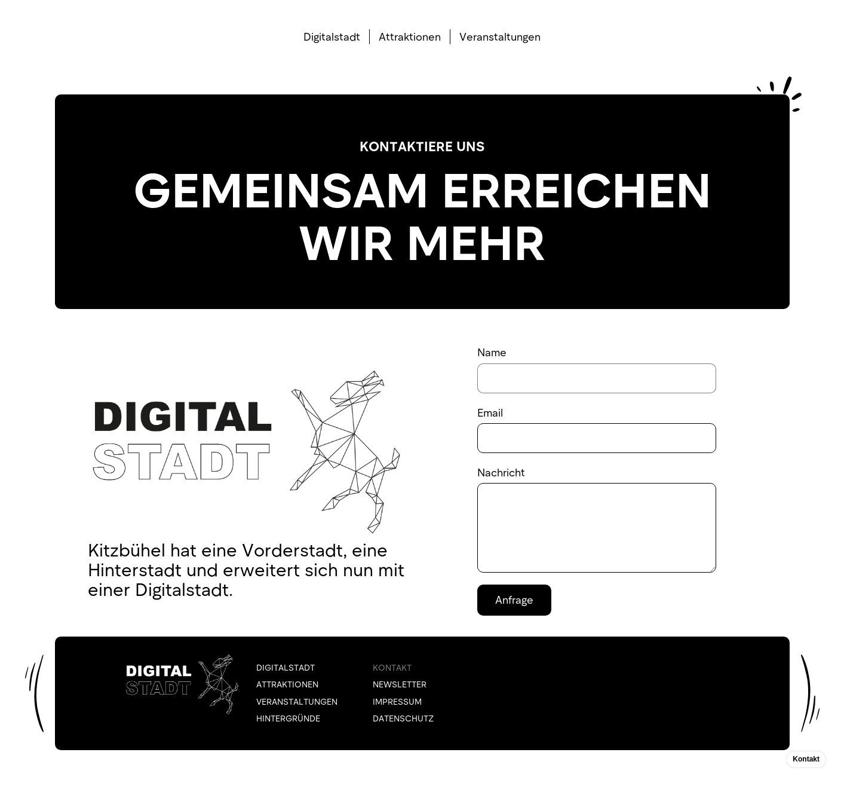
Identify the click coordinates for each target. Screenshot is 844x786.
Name (492, 352)
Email (490, 412)
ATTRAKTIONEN (287, 684)
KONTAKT (392, 667)
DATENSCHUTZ (403, 718)
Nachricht (501, 472)
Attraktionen (410, 36)
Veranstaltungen (500, 36)
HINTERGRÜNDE (288, 718)
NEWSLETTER (399, 684)
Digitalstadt (331, 36)
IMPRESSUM (397, 701)
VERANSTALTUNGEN (296, 701)
